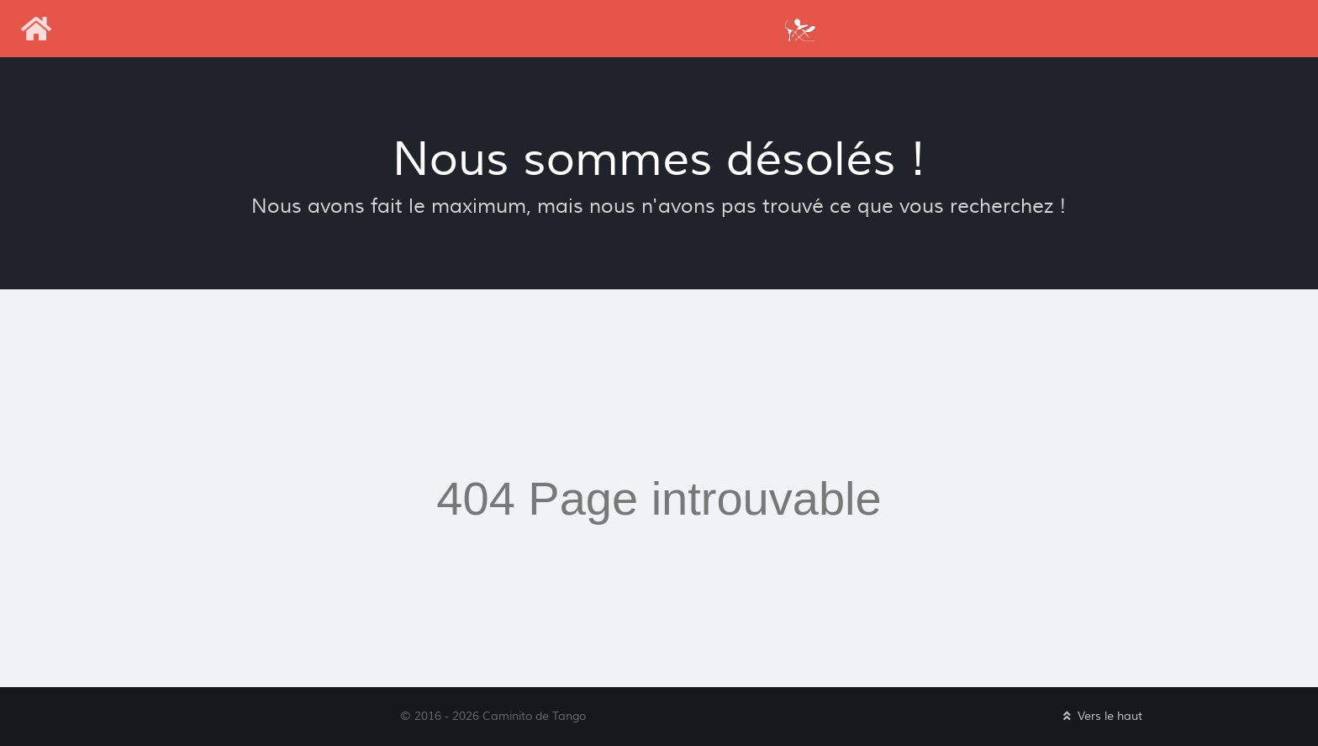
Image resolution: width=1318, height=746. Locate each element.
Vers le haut (1101, 716)
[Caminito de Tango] (799, 28)
